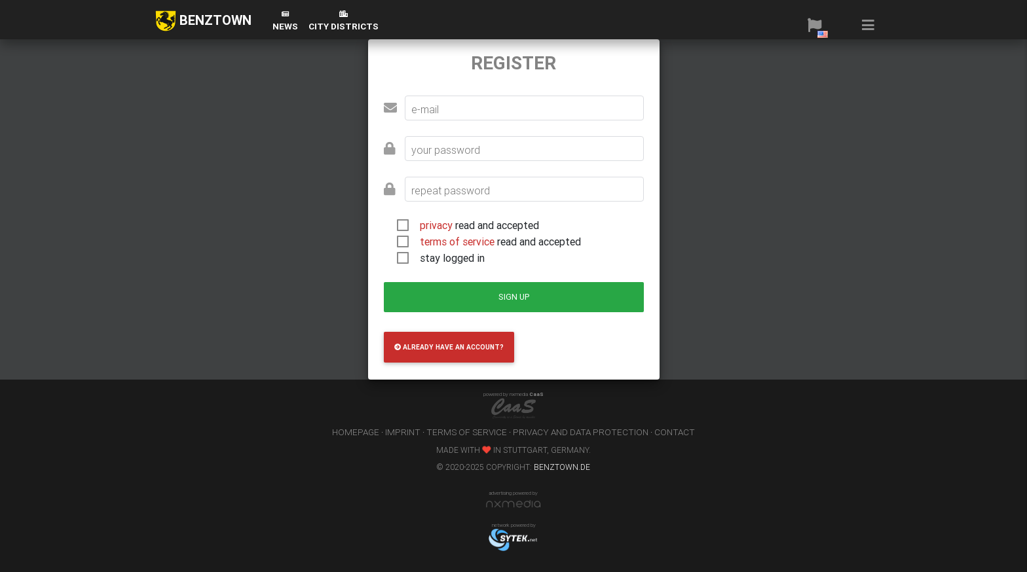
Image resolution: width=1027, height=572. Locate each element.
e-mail (425, 109)
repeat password (450, 190)
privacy (436, 225)
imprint (402, 432)
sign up (513, 296)
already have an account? (449, 347)
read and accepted (479, 225)
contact (674, 432)
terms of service (457, 241)
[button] (814, 25)
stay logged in (452, 257)
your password (445, 149)
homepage (355, 432)
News (285, 21)
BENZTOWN (203, 20)
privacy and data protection (580, 432)
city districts (343, 21)
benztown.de (562, 467)
